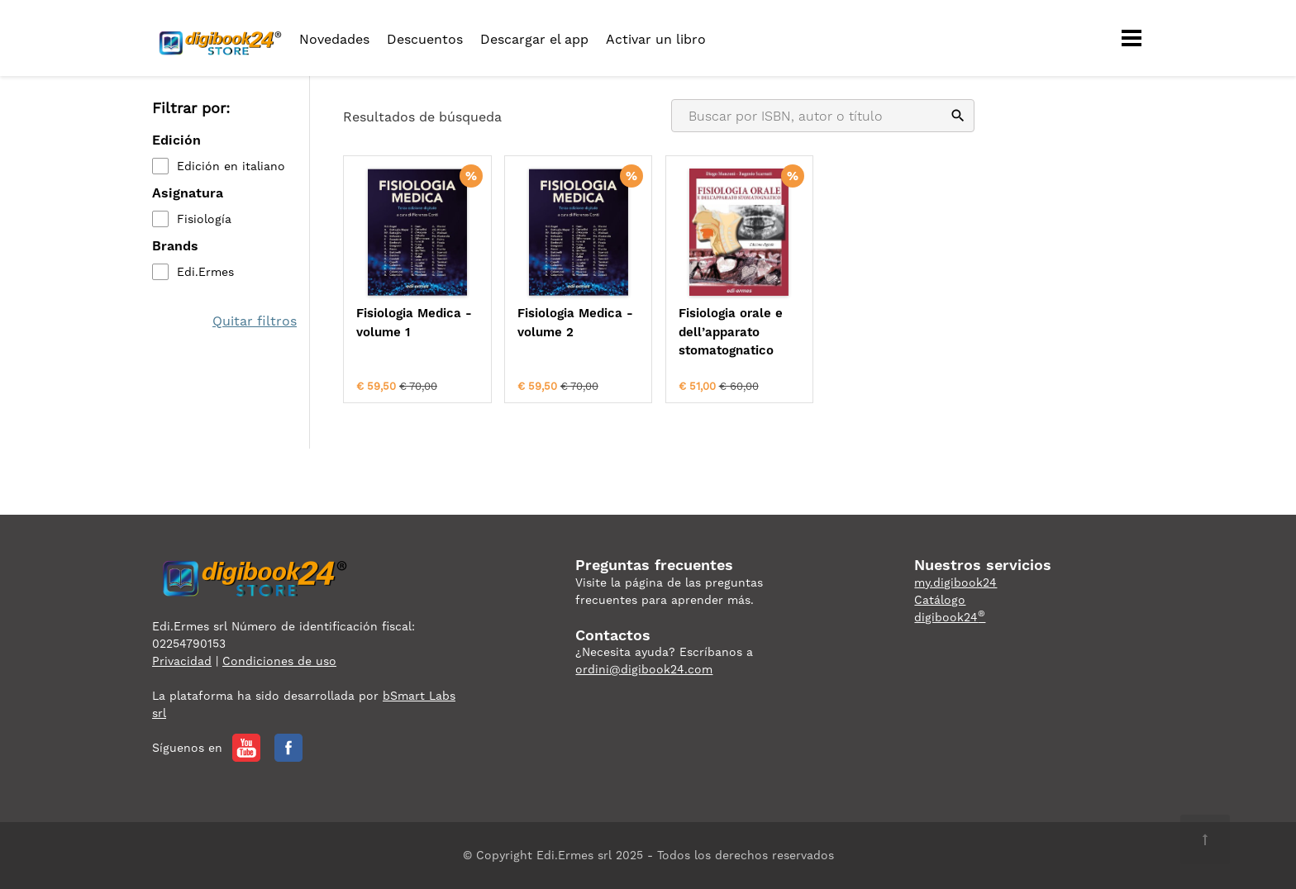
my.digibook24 (955, 582)
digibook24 (949, 617)
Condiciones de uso (279, 661)
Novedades (334, 39)
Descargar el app (534, 39)
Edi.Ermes (205, 271)
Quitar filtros (254, 321)
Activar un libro (656, 39)
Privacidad (182, 661)
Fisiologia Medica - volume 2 (575, 323)
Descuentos (425, 39)
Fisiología (204, 219)
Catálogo (939, 599)
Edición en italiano (231, 166)
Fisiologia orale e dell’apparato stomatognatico (731, 332)
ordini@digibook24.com (643, 669)
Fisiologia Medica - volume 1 (414, 323)
